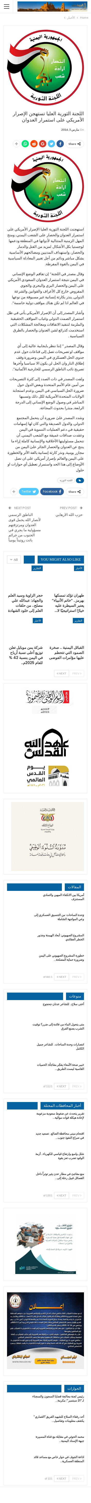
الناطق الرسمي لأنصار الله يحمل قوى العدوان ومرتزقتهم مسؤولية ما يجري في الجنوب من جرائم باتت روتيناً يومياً (24, 527)
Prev (76, 673)
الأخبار (79, 568)
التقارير (37, 568)
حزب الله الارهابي (69, 514)
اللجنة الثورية (66, 480)
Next (61, 673)
